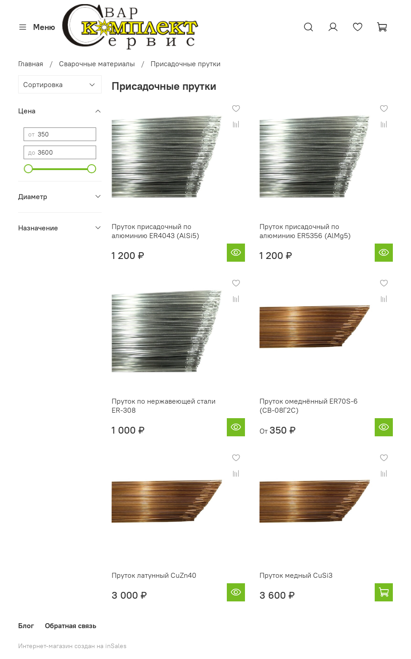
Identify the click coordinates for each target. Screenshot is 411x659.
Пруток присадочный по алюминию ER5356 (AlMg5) (305, 231)
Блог (26, 625)
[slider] (28, 169)
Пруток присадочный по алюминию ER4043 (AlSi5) (155, 231)
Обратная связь (70, 625)
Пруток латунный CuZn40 (154, 575)
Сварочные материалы (97, 63)
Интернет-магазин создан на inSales (72, 646)
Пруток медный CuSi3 (296, 575)
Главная (30, 63)
